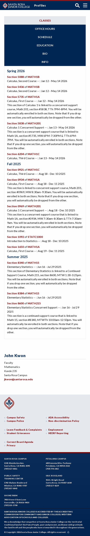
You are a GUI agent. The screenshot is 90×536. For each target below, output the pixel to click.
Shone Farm (11, 495)
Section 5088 (15, 76)
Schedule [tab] (45, 37)
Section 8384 (15, 293)
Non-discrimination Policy (63, 421)
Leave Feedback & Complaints (24, 429)
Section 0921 (15, 169)
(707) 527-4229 (52, 486)
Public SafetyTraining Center (13, 477)
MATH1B (34, 76)
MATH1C (34, 154)
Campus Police (15, 421)
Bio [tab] (45, 53)
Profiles (40, 5)
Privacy (11, 445)
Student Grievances (18, 433)
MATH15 (33, 262)
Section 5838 (15, 123)
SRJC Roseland (54, 476)
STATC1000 (35, 236)
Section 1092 (15, 236)
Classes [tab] (45, 20)
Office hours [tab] (45, 28)
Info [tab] (45, 61)
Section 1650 (15, 246)
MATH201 (34, 123)
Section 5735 (15, 96)
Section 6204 (15, 154)
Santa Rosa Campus (15, 459)
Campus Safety (16, 417)
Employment (55, 429)
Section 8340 (15, 262)
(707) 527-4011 (10, 469)
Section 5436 (15, 86)
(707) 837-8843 (10, 488)
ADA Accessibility (58, 417)
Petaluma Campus (56, 459)
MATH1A (34, 96)
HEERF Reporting (58, 433)
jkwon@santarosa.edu (18, 379)
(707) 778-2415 (52, 469)
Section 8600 (15, 303)
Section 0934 (15, 179)
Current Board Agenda (20, 442)
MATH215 (34, 303)
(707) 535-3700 (10, 505)
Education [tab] (45, 45)
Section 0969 (15, 206)
